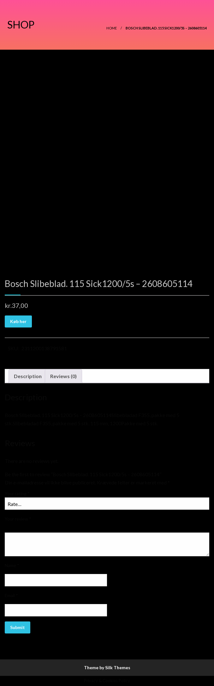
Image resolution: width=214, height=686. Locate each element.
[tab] (28, 376)
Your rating (17, 493)
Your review (18, 518)
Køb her (18, 321)
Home (111, 28)
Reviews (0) (63, 376)
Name (12, 565)
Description (28, 376)
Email (11, 595)
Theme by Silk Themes (107, 667)
